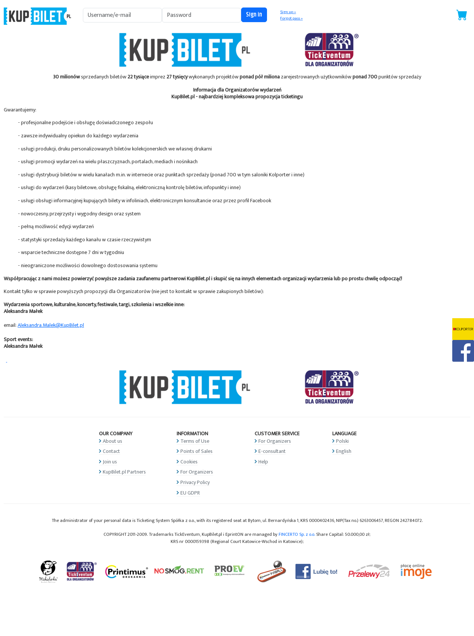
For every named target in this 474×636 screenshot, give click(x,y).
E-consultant (272, 451)
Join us (110, 461)
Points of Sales (196, 451)
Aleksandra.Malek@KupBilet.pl (51, 325)
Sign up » (288, 12)
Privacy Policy (195, 482)
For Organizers (196, 472)
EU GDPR (190, 493)
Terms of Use (194, 441)
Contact (111, 451)
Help (263, 461)
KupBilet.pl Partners (124, 472)
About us (112, 441)
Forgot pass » (291, 18)
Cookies (189, 461)
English (343, 451)
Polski (342, 441)
